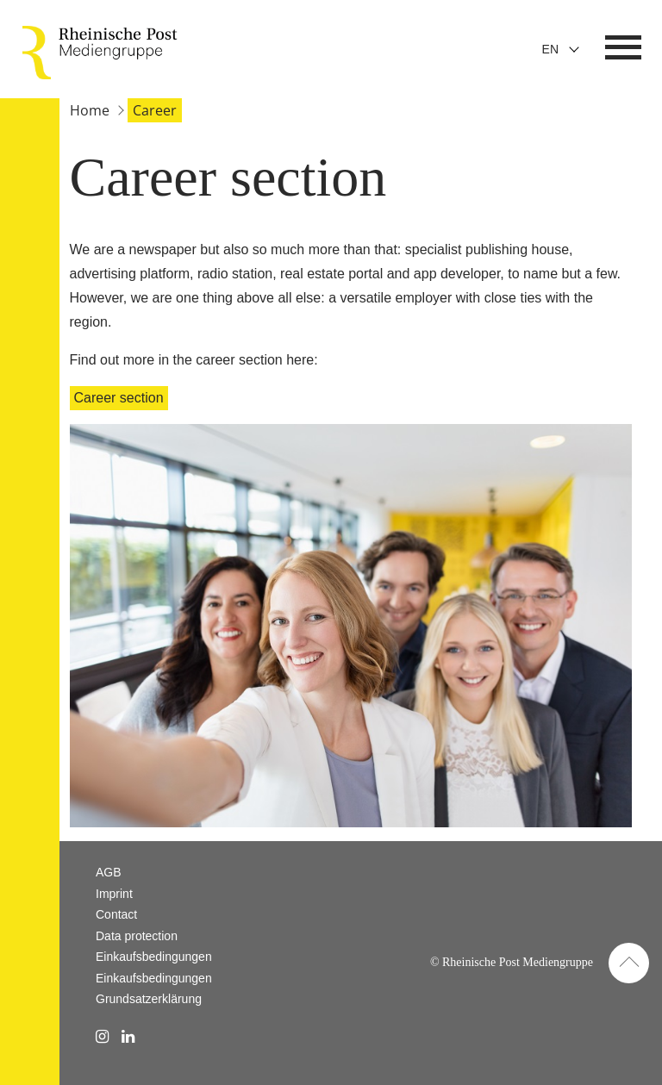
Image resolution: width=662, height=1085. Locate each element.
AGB (109, 872)
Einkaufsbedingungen (154, 956)
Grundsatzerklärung (149, 999)
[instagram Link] (102, 1036)
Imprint (114, 894)
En (550, 49)
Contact (116, 914)
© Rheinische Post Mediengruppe (511, 962)
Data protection (137, 936)
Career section (119, 397)
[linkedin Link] (128, 1036)
